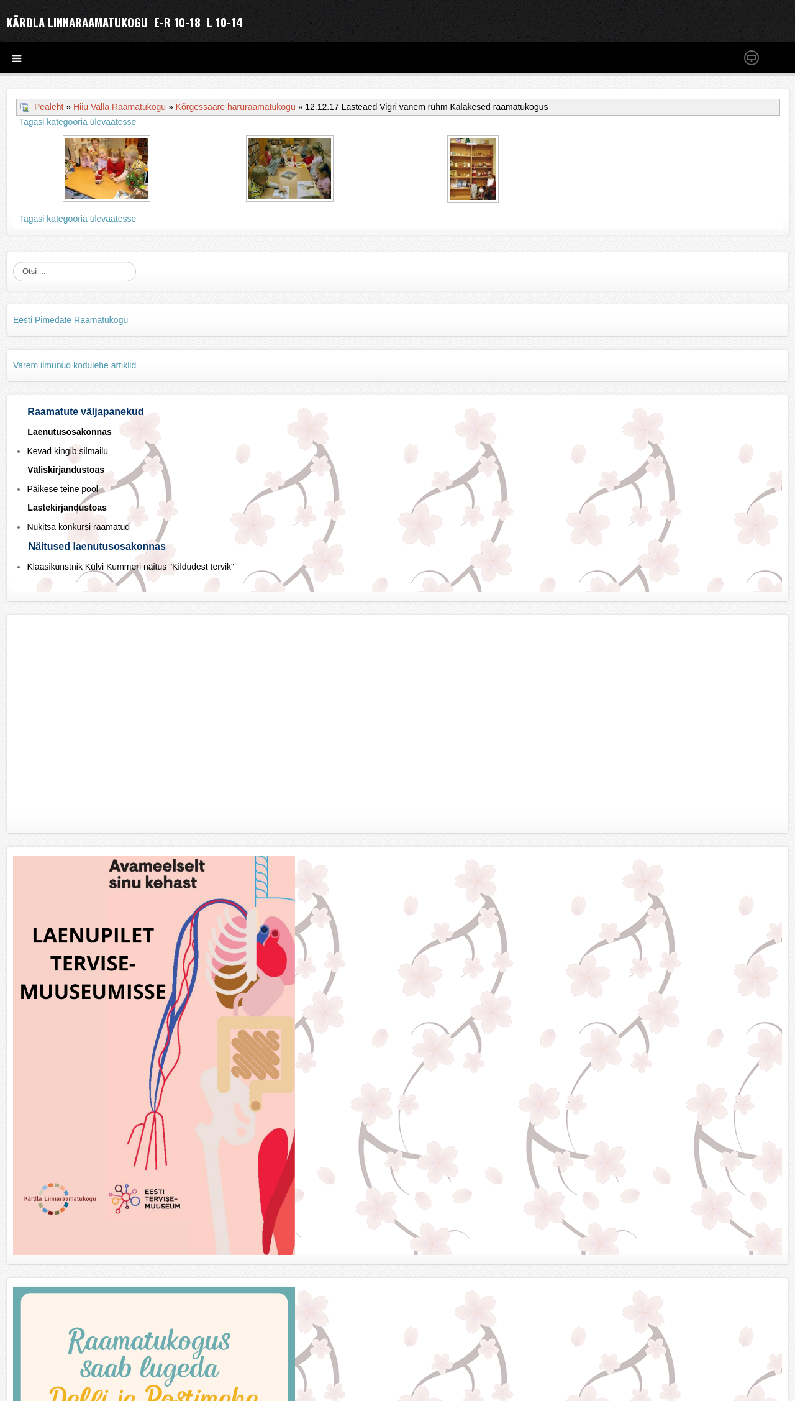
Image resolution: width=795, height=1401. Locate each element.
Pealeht (48, 107)
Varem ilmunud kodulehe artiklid (74, 365)
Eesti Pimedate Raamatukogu (70, 320)
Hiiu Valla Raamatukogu (119, 107)
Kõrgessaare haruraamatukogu (236, 107)
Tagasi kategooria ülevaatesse (77, 122)
